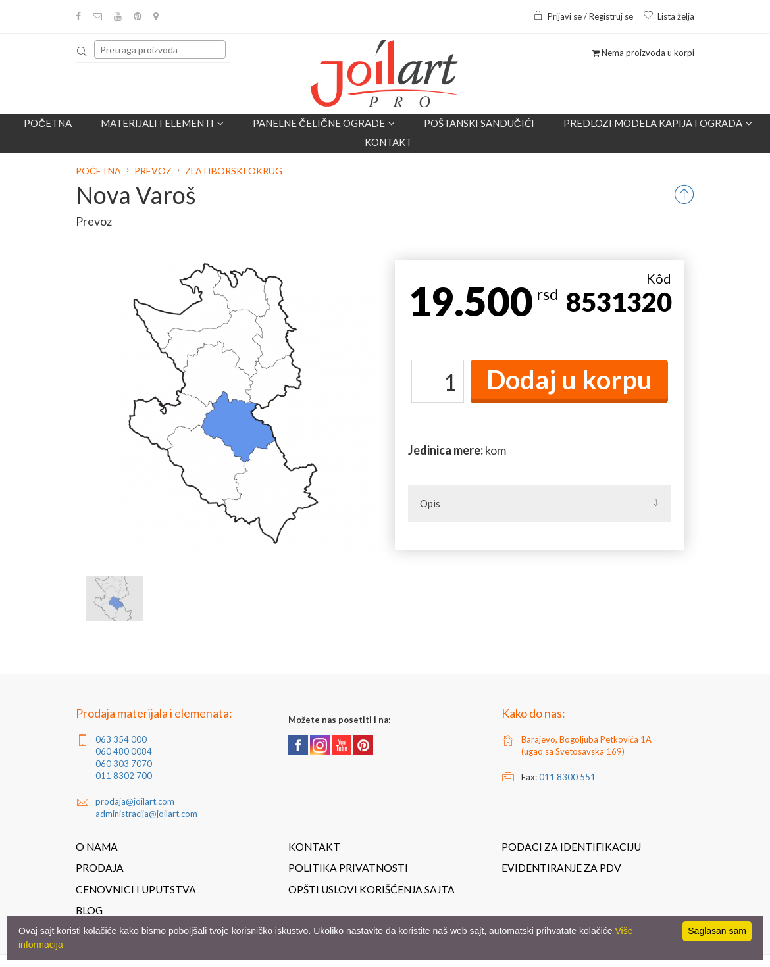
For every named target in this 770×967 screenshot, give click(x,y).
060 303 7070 (123, 763)
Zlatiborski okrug (233, 170)
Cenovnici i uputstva (136, 889)
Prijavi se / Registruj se (583, 16)
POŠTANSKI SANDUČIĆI (479, 123)
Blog (89, 910)
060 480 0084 (123, 751)
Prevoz (153, 170)
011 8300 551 (567, 777)
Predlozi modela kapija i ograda (657, 123)
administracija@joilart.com (146, 813)
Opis (430, 503)
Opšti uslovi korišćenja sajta (371, 889)
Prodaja (100, 868)
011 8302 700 (123, 775)
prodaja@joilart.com (134, 801)
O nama (97, 847)
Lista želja (668, 16)
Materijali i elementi (162, 123)
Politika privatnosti (348, 868)
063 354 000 (121, 739)
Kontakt (388, 142)
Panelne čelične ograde (324, 123)
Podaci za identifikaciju (571, 847)
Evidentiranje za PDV (561, 868)
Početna (48, 123)
